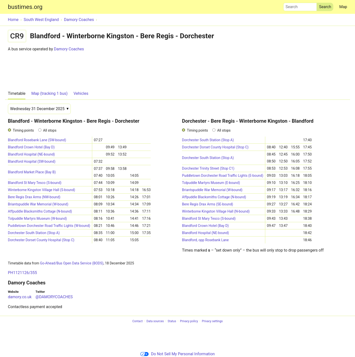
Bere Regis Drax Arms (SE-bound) (207, 204)
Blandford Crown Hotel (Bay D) (31, 147)
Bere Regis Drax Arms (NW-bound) (34, 197)
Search (300, 6)
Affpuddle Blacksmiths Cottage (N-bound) (40, 211)
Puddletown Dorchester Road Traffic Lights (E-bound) (222, 176)
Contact (137, 321)
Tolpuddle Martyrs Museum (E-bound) (211, 183)
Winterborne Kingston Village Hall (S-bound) (41, 190)
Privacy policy (189, 321)
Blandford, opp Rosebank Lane (205, 240)
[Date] (39, 109)
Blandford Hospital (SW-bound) (31, 161)
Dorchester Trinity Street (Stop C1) (208, 168)
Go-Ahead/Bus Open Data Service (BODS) (71, 263)
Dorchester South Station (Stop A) (34, 233)
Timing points (23, 130)
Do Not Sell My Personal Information (177, 354)
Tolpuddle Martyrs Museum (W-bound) (37, 218)
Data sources (155, 321)
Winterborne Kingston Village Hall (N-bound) (215, 211)
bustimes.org (25, 6)
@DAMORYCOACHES (54, 297)
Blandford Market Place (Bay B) (32, 172)
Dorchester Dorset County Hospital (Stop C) (41, 240)
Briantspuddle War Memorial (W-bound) (38, 204)
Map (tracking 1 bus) (49, 93)
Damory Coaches (69, 49)
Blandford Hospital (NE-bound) (31, 154)
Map (343, 6)
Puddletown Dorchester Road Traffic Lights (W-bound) (49, 226)
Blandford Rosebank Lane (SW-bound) (37, 140)
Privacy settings (212, 321)
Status (172, 321)
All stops (49, 130)
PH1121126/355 (22, 272)
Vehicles (80, 93)
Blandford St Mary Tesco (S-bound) (34, 183)
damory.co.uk (20, 297)
